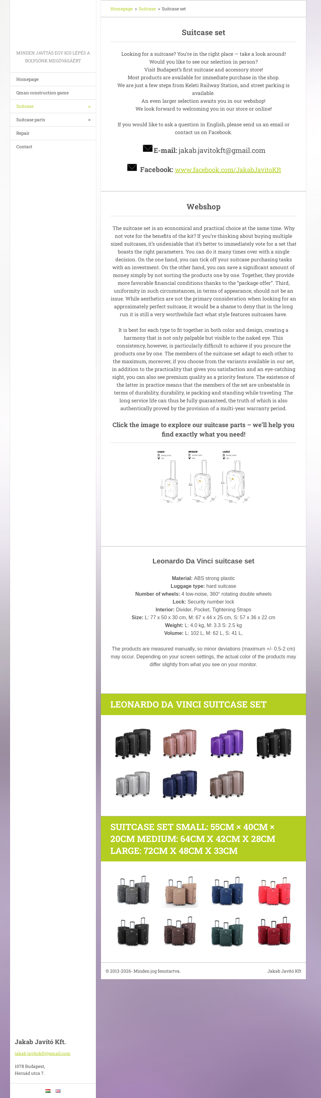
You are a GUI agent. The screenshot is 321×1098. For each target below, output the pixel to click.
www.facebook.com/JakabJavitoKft (228, 169)
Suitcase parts (30, 120)
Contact (24, 146)
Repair (22, 133)
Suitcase (25, 106)
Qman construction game (42, 93)
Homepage (27, 79)
